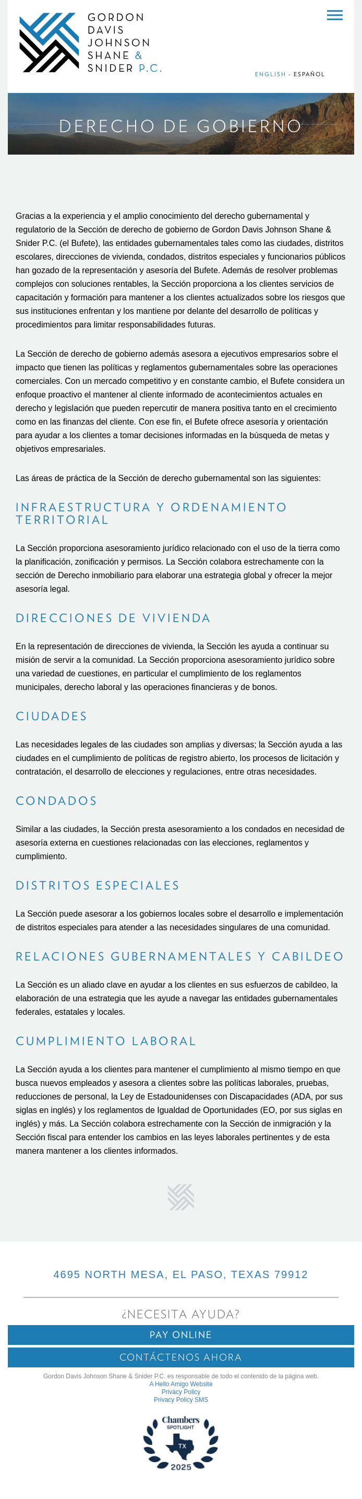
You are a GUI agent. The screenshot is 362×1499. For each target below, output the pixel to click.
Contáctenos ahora (181, 1357)
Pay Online (181, 1334)
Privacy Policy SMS (181, 1399)
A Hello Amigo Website (180, 1384)
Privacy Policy (181, 1392)
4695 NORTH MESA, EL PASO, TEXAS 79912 (180, 1274)
